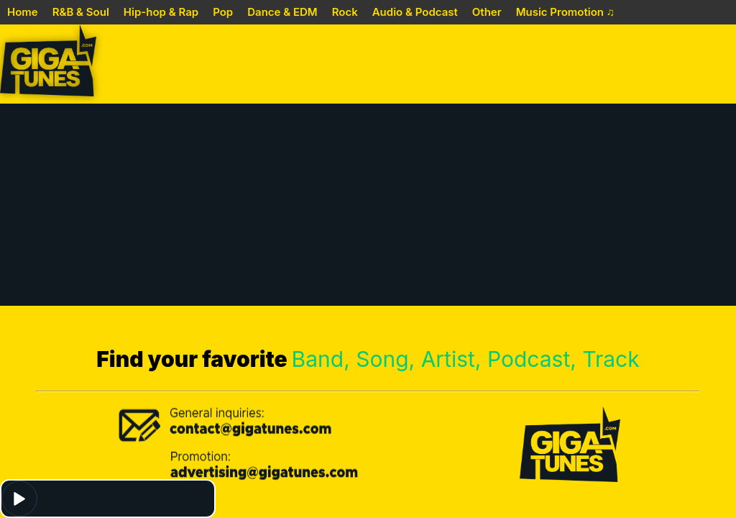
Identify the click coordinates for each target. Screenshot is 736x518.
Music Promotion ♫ (565, 12)
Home (22, 12)
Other (487, 12)
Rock (345, 12)
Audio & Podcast (415, 12)
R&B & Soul (80, 12)
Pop (223, 12)
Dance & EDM (282, 12)
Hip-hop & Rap (161, 12)
